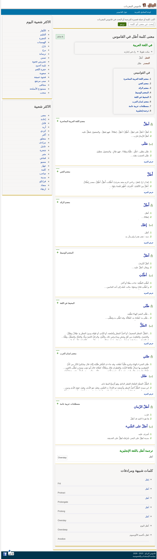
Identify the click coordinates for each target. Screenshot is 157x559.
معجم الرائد (143, 88)
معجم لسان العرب (140, 102)
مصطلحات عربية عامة (138, 106)
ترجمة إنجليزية (141, 111)
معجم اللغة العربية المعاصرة (135, 79)
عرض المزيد (148, 162)
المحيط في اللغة (141, 97)
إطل (146, 480)
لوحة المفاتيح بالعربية (142, 12)
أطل (146, 489)
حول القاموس (121, 12)
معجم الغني (143, 83)
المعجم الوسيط (141, 92)
